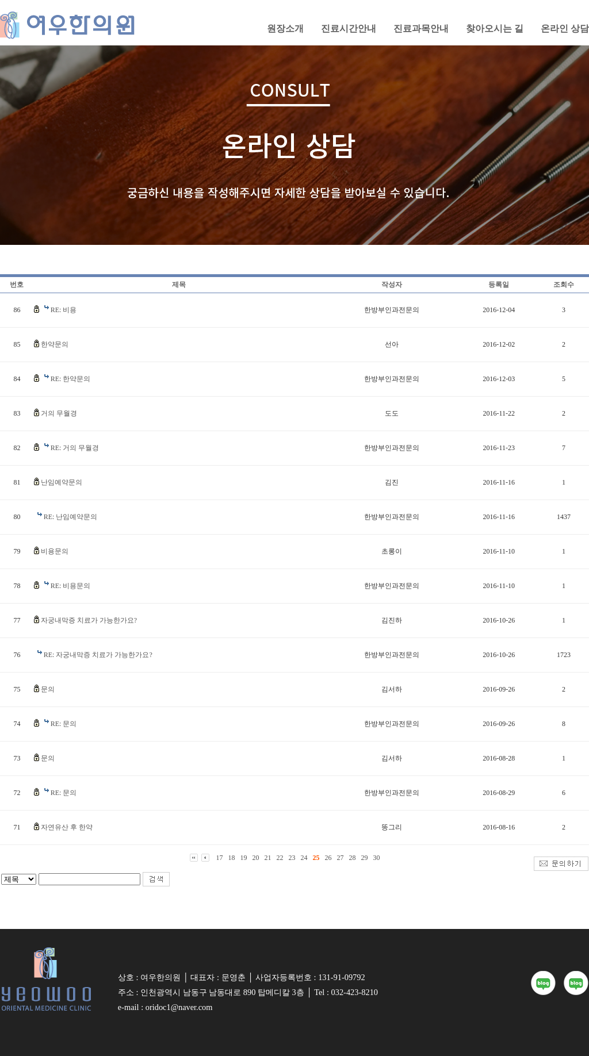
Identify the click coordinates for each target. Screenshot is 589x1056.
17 (219, 858)
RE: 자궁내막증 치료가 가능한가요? (98, 655)
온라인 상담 (565, 28)
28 (352, 858)
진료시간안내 (348, 28)
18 (231, 858)
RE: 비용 (64, 310)
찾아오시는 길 (494, 28)
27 (340, 858)
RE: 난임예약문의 (71, 517)
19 (243, 858)
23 (292, 858)
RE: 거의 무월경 (75, 448)
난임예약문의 (61, 482)
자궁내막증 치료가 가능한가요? (89, 620)
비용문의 (54, 551)
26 (328, 858)
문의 (48, 689)
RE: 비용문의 (71, 586)
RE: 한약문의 (71, 379)
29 (364, 858)
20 (256, 858)
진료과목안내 (421, 28)
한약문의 (54, 344)
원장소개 (285, 28)
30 (376, 858)
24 (304, 858)
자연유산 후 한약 (67, 827)
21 (268, 858)
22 (280, 858)
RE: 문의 (64, 724)
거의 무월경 (59, 413)
